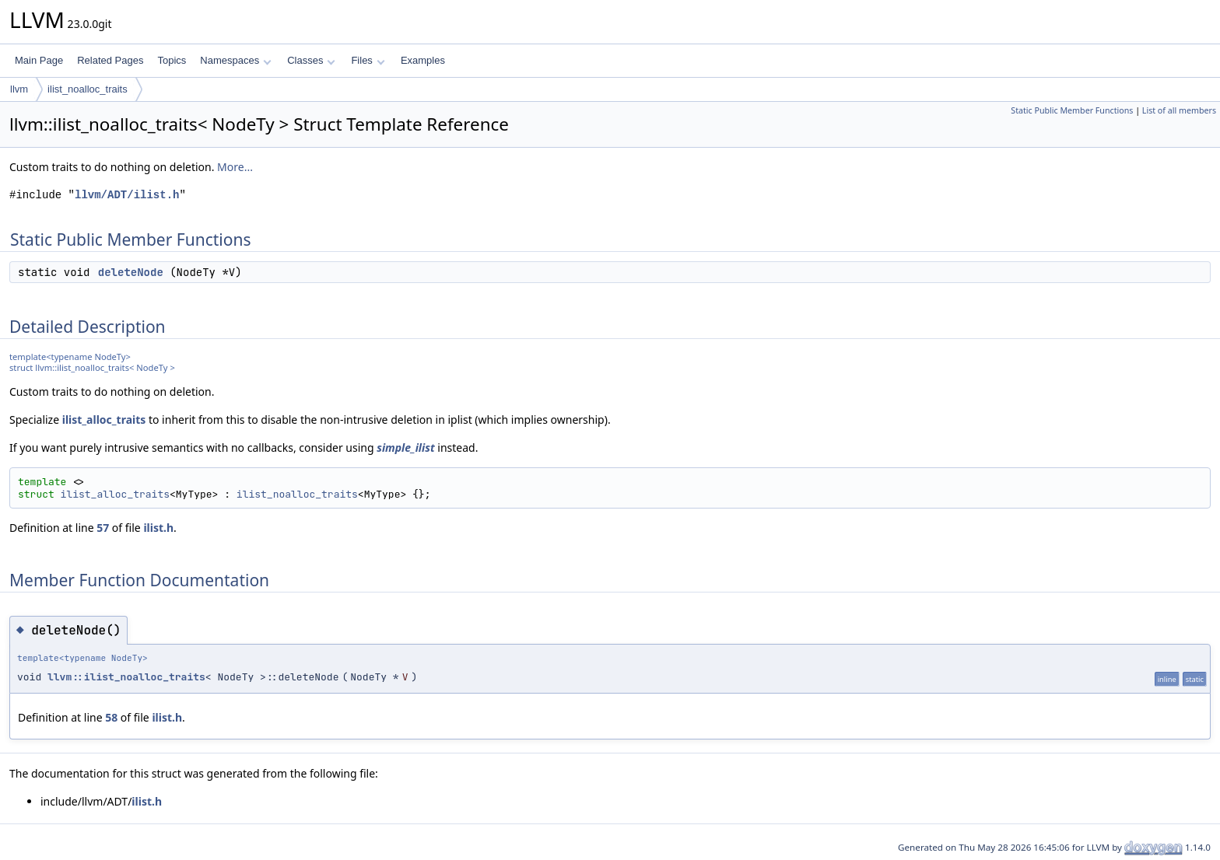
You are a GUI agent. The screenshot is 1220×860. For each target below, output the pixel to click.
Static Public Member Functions (1072, 110)
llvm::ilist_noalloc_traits (126, 676)
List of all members (1179, 110)
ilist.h (158, 527)
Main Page (39, 60)
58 (111, 717)
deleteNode (130, 272)
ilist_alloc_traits (104, 419)
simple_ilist (405, 447)
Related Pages (110, 60)
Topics (171, 60)
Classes (311, 60)
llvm (19, 89)
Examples (423, 60)
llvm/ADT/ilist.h (127, 194)
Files (367, 60)
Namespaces (235, 60)
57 (102, 527)
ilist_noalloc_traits (87, 89)
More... (235, 166)
